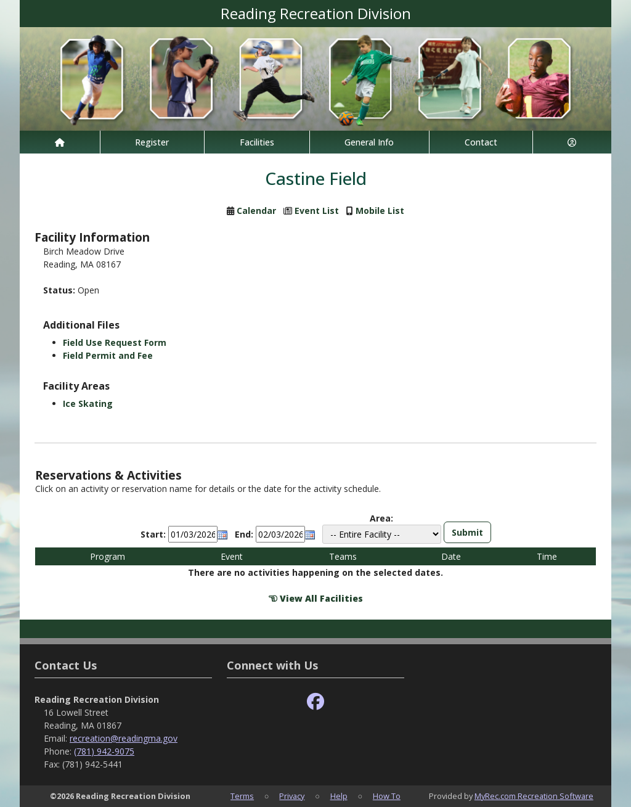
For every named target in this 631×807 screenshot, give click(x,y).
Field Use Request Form (114, 342)
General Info (369, 142)
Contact (481, 142)
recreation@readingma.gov (123, 738)
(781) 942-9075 (104, 751)
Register (152, 142)
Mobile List (380, 210)
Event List (317, 210)
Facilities (257, 142)
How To (387, 795)
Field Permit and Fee (108, 355)
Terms (242, 795)
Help (339, 795)
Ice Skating (88, 403)
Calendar (256, 210)
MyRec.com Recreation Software (533, 795)
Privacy (291, 795)
